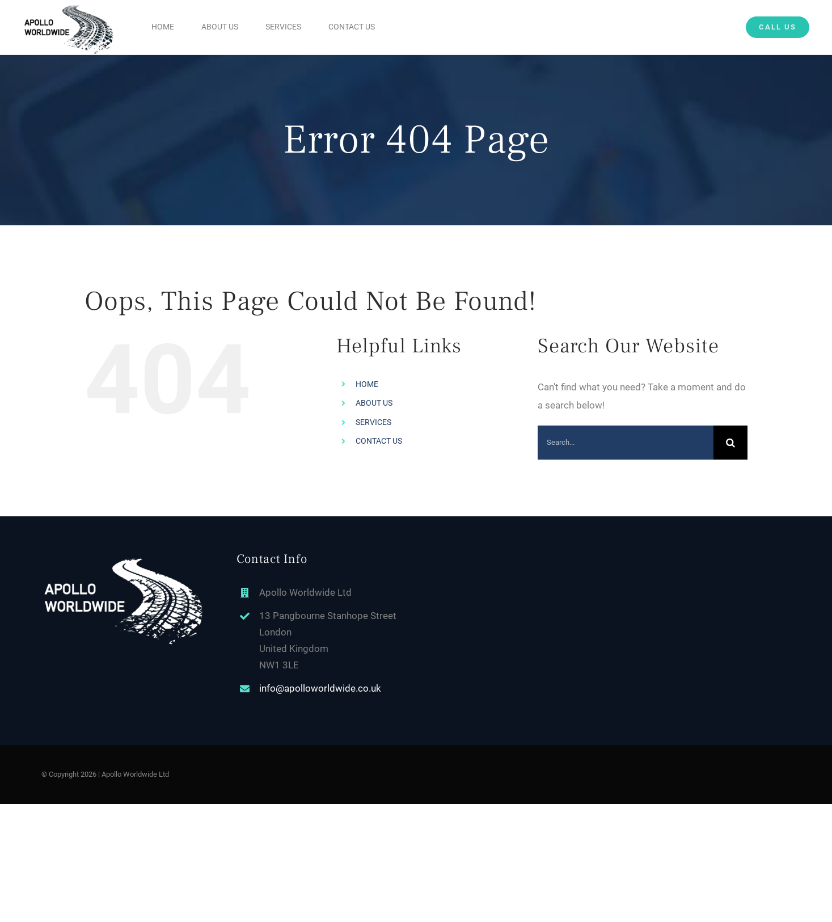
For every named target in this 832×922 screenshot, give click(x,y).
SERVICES (373, 422)
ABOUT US (374, 402)
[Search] (730, 443)
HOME (367, 384)
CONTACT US (379, 440)
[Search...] (625, 443)
